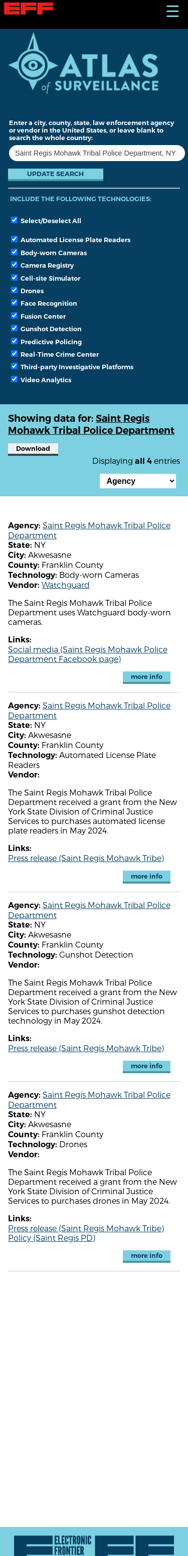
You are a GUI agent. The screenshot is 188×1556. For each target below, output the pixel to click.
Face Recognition (44, 303)
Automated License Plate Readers (70, 240)
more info (146, 676)
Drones (27, 291)
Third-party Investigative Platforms (72, 367)
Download (33, 448)
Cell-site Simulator (45, 278)
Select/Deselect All (46, 221)
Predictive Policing (46, 342)
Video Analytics (41, 380)
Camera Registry (42, 265)
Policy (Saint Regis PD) (51, 1237)
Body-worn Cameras (49, 253)
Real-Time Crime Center (55, 354)
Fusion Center (38, 316)
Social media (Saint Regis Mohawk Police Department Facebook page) (87, 653)
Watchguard (66, 584)
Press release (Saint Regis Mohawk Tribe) (86, 858)
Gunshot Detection (46, 329)
